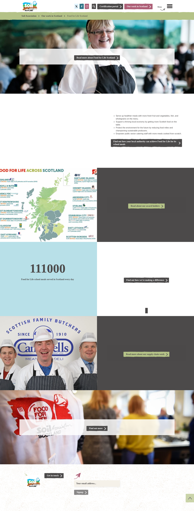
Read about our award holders (145, 206)
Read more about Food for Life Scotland (96, 57)
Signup (80, 492)
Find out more (96, 428)
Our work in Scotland (51, 16)
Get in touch (53, 475)
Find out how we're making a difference (145, 280)
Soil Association (29, 16)
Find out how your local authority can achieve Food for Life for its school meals (144, 143)
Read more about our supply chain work (145, 354)
